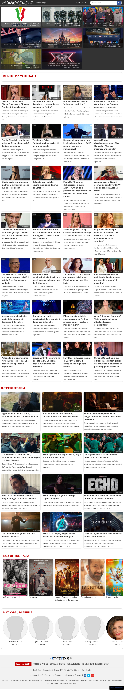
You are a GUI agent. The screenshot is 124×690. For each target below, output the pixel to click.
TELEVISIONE (73, 664)
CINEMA (54, 664)
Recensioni (48, 670)
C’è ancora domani (15, 578)
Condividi (79, 3)
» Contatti (57, 675)
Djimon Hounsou (41, 629)
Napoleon (41, 578)
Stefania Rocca (15, 629)
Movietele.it (15, 3)
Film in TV (68, 670)
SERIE (62, 664)
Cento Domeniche (93, 578)
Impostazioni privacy (116, 687)
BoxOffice (36, 670)
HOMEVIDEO (87, 664)
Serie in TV (79, 670)
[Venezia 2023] (23, 664)
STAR (106, 664)
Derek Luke (67, 629)
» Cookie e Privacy (72, 675)
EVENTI (99, 664)
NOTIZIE (37, 664)
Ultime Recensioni (13, 388)
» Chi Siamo (45, 675)
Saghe (89, 670)
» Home (33, 675)
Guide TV (58, 670)
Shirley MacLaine (93, 629)
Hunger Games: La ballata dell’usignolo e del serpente (67, 580)
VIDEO (45, 664)
